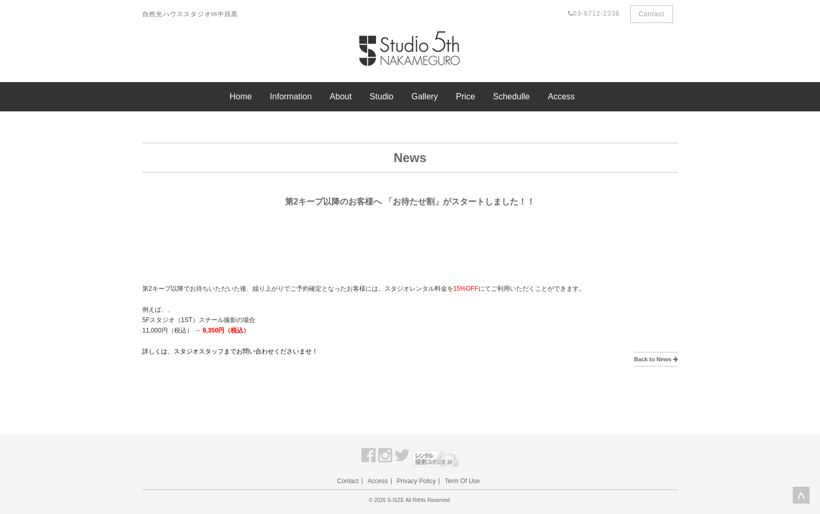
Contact (652, 14)
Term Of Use (462, 481)
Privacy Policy (416, 481)
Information (291, 96)
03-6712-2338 (594, 13)
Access (561, 96)
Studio (381, 96)
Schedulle (511, 96)
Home (241, 96)
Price (465, 96)
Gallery (425, 96)
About (341, 96)
